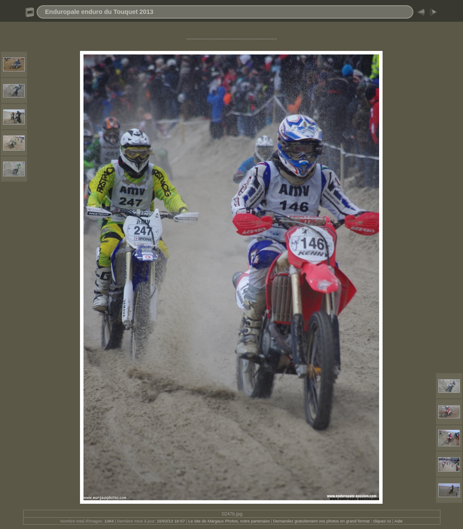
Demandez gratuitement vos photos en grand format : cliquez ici (332, 521)
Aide (398, 521)
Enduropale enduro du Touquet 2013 (99, 11)
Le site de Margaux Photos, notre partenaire (229, 521)
